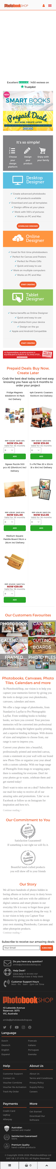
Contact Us (9, 1078)
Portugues (33, 1050)
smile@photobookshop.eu (27, 964)
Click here (18, 973)
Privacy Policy (37, 1082)
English (5, 1050)
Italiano (32, 1045)
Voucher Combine (12, 1082)
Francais (32, 1040)
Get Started (36, 1111)
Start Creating (28, 284)
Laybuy (6, 1115)
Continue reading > (12, 810)
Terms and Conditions (41, 1078)
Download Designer (28, 226)
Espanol (5, 1054)
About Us (34, 1073)
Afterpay (7, 1119)
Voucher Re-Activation (14, 1087)
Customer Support (13, 1073)
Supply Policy (37, 1087)
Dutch (4, 1040)
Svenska (32, 1054)
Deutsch (5, 1045)
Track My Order (11, 1091)
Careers (33, 1091)
